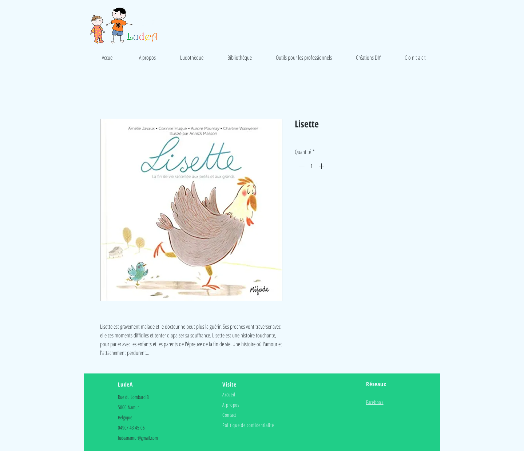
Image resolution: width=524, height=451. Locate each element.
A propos (230, 404)
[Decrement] (301, 166)
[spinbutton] (311, 166)
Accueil (228, 394)
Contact (229, 414)
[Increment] (322, 166)
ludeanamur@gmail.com (138, 437)
